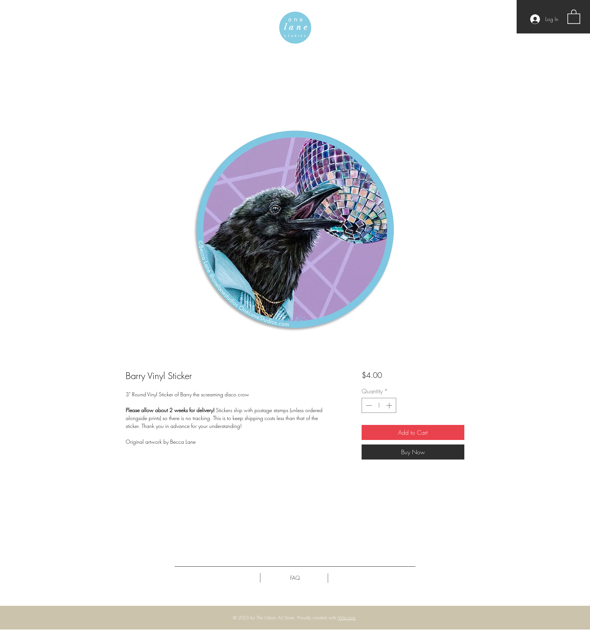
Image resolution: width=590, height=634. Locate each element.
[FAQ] (295, 577)
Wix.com (347, 617)
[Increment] (390, 405)
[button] (573, 16)
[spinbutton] (379, 405)
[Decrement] (368, 405)
